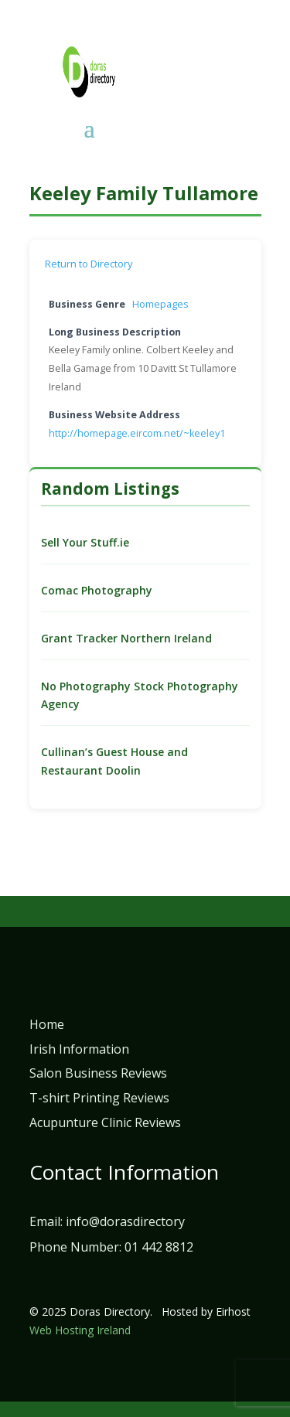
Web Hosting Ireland (80, 1330)
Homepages (160, 304)
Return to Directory (89, 264)
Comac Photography (96, 590)
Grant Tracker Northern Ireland (126, 638)
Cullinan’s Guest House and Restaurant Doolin (114, 761)
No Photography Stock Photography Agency (139, 695)
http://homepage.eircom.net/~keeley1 (137, 433)
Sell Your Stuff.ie (85, 542)
